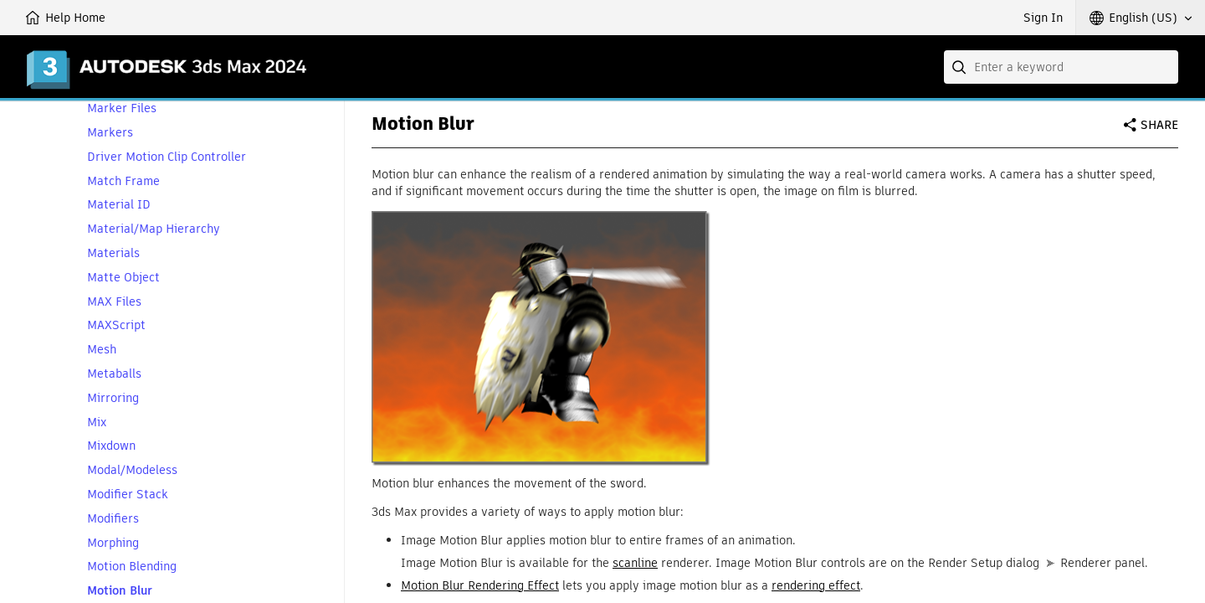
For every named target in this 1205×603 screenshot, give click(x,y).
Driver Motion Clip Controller (166, 157)
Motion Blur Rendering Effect (480, 585)
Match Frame (123, 181)
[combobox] (1061, 67)
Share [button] (1159, 124)
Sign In (1043, 17)
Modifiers (113, 519)
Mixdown (111, 446)
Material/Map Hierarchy (153, 229)
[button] (1140, 17)
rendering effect (816, 585)
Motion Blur (119, 591)
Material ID (119, 205)
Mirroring (113, 398)
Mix (96, 422)
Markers (110, 133)
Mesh (101, 350)
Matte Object (123, 278)
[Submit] (960, 67)
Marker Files (121, 108)
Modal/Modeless (132, 470)
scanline (635, 562)
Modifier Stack (127, 494)
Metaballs (114, 374)
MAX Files (114, 302)
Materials (113, 253)
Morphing (113, 543)
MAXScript (116, 325)
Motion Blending (132, 566)
